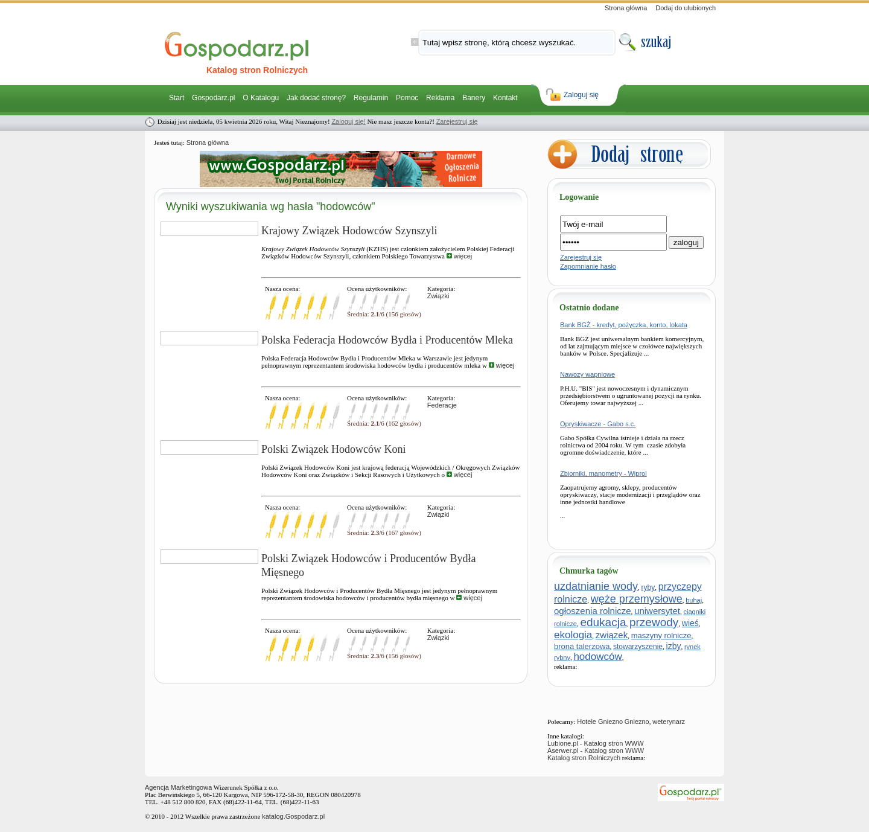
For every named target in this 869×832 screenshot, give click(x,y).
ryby (648, 587)
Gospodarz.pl (213, 98)
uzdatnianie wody (596, 586)
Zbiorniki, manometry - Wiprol (603, 473)
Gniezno (637, 721)
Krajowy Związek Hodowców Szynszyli (349, 231)
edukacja (603, 622)
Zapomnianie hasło (588, 266)
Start (176, 98)
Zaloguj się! (348, 121)
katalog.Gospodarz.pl (293, 816)
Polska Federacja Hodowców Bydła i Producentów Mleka (387, 340)
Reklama (440, 98)
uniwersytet (657, 611)
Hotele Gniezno (600, 721)
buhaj (694, 600)
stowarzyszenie (638, 646)
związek (612, 635)
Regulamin (371, 98)
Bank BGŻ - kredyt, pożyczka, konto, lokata (623, 324)
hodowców (597, 656)
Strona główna (626, 7)
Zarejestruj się (457, 121)
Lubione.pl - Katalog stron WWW (595, 743)
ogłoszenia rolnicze (592, 611)
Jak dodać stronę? (316, 98)
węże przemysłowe (637, 599)
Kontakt (505, 98)
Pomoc (407, 98)
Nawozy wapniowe (587, 374)
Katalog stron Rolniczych (583, 757)
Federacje (442, 405)
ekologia (573, 635)
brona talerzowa (582, 646)
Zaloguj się (581, 95)
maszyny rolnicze (661, 635)
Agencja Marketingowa (178, 787)
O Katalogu (261, 98)
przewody (653, 622)
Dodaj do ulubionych (685, 7)
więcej (460, 256)
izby (673, 646)
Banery (473, 98)
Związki (438, 295)
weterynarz (668, 721)
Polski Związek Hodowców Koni (333, 449)
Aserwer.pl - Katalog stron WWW (595, 750)
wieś (690, 623)
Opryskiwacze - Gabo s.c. (597, 423)
